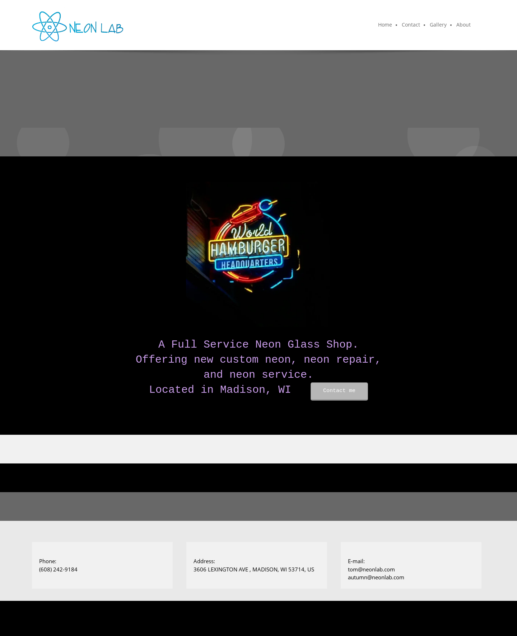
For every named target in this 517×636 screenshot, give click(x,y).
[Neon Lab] (78, 25)
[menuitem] (385, 25)
